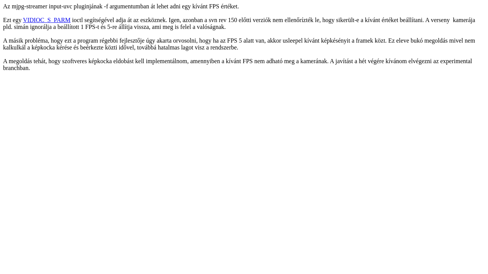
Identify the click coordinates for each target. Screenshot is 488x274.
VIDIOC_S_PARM (47, 20)
